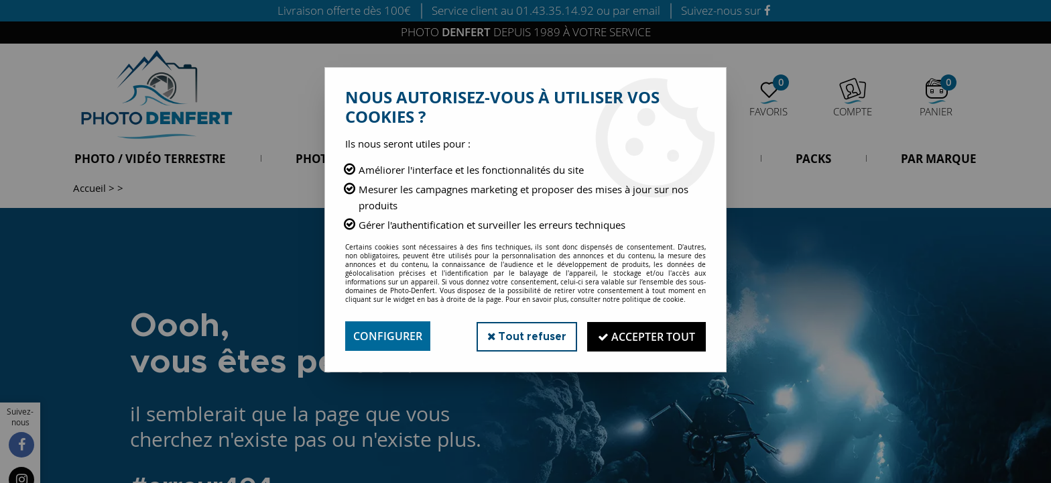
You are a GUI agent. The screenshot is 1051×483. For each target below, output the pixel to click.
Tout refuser (524, 335)
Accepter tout (645, 336)
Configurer (387, 336)
